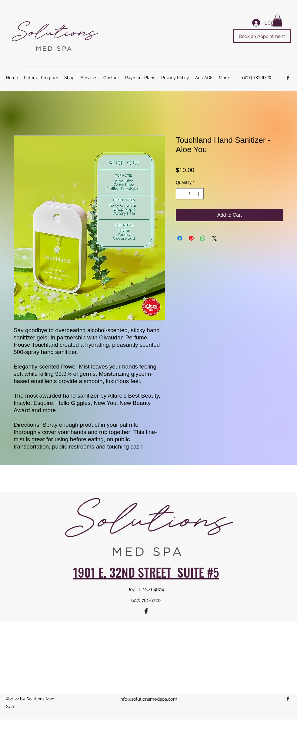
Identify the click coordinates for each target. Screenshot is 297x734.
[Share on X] (214, 238)
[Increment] (199, 194)
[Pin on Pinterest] (191, 238)
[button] (89, 77)
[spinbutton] (189, 194)
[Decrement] (180, 194)
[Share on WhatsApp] (202, 238)
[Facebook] (288, 78)
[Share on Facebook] (179, 238)
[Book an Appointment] (262, 36)
